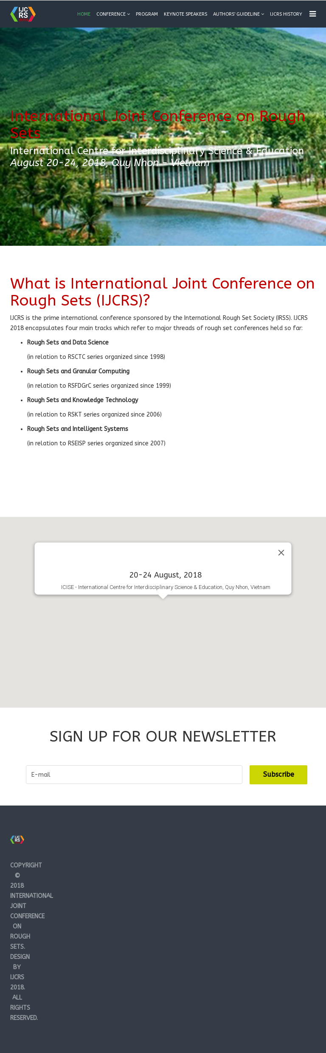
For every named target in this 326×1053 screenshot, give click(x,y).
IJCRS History (286, 14)
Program (147, 14)
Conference (111, 14)
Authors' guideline (236, 14)
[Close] (281, 553)
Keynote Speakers (185, 14)
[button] (163, 607)
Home (83, 14)
